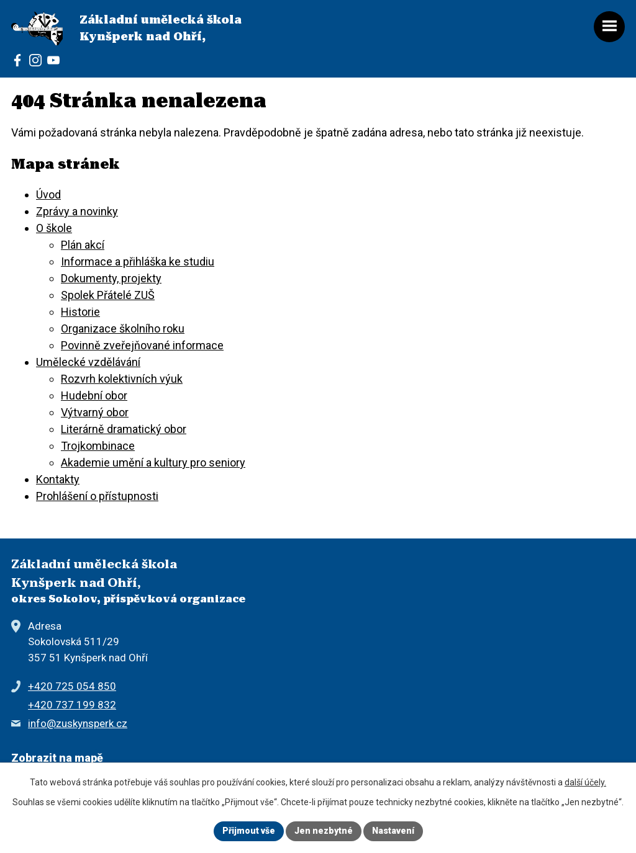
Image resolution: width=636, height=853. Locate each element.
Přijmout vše (248, 831)
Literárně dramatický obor (123, 428)
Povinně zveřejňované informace (142, 345)
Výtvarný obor (95, 412)
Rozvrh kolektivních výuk (122, 378)
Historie (80, 311)
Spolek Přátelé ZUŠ (108, 294)
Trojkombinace (98, 445)
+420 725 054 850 (72, 686)
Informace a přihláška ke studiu (137, 261)
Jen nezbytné (323, 831)
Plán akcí (82, 244)
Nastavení (393, 831)
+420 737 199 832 (72, 705)
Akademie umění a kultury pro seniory (153, 462)
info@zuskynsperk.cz (77, 723)
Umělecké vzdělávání (88, 361)
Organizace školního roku (122, 328)
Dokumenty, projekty (111, 278)
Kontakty (58, 479)
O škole (54, 227)
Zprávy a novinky (77, 211)
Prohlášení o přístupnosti (97, 495)
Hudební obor (94, 395)
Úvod (48, 194)
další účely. (585, 782)
